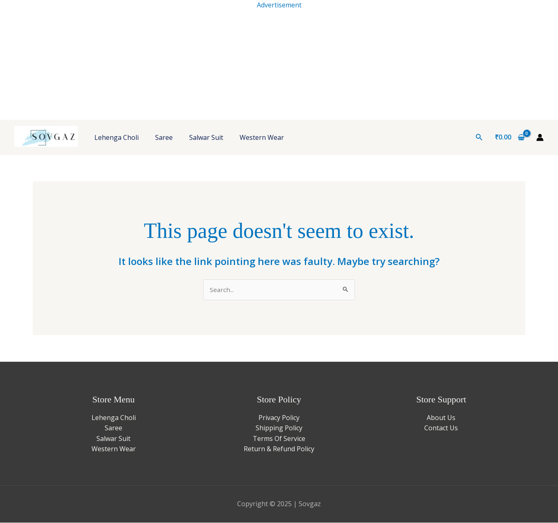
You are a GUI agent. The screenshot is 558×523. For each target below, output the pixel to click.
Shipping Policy (279, 428)
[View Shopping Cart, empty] (509, 137)
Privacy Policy (279, 418)
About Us (441, 418)
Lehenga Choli (116, 137)
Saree (164, 137)
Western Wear (262, 137)
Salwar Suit (206, 137)
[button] (479, 137)
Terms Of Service (279, 438)
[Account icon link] (540, 137)
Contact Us (441, 428)
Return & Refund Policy (279, 449)
